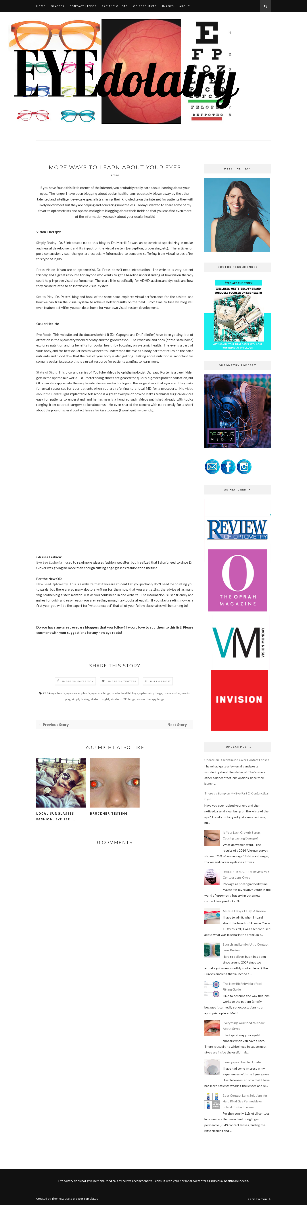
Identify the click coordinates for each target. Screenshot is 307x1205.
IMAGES (168, 6)
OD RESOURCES (145, 6)
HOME (40, 6)
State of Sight (46, 380)
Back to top (259, 1199)
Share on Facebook (78, 689)
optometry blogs (150, 701)
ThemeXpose (61, 1199)
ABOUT (184, 6)
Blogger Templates (85, 1199)
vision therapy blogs (151, 707)
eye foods (58, 701)
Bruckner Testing (109, 821)
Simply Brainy (46, 250)
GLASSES (57, 6)
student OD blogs (123, 707)
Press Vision (45, 277)
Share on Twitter (122, 689)
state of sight (99, 707)
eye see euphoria (78, 701)
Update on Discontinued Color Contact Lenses (236, 760)
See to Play (44, 304)
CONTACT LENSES (83, 6)
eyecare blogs (101, 701)
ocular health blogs (125, 701)
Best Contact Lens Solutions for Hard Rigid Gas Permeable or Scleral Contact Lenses (245, 1101)
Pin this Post (160, 689)
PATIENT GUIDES (115, 6)
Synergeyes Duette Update (242, 1062)
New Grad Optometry (52, 592)
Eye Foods (44, 342)
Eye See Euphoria (49, 570)
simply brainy (80, 707)
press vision (172, 701)
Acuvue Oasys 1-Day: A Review (244, 911)
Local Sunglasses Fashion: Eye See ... (55, 824)
